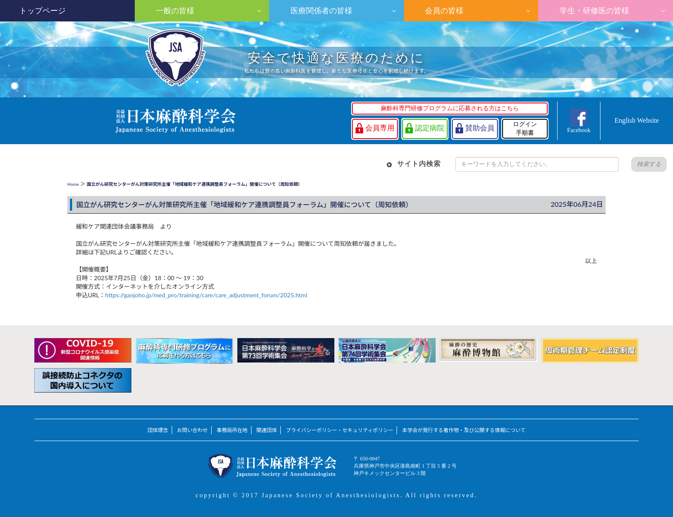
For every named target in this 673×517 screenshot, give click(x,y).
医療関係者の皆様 (320, 10)
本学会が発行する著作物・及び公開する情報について (463, 430)
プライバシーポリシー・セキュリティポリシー (340, 430)
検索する (649, 164)
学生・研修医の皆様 (593, 10)
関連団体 (266, 430)
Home (73, 184)
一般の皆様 (174, 10)
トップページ (42, 10)
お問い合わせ (192, 430)
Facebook (578, 130)
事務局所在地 (232, 430)
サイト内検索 (419, 163)
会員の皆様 (443, 10)
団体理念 (158, 430)
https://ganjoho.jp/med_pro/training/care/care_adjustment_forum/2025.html (206, 295)
